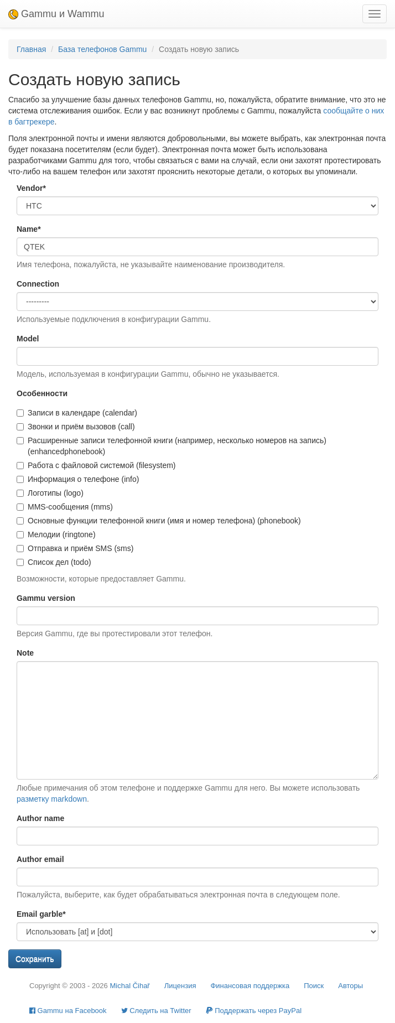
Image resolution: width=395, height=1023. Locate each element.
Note (25, 652)
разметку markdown (52, 798)
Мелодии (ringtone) (56, 534)
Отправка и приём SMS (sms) (75, 548)
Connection (38, 283)
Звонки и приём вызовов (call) (76, 426)
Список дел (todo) (54, 562)
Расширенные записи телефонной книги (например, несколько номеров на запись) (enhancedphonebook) (171, 446)
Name (29, 229)
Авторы (350, 986)
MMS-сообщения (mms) (65, 506)
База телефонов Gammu (102, 49)
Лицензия (180, 986)
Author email (40, 859)
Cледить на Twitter (156, 1010)
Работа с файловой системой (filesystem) (96, 465)
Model (28, 338)
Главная (31, 49)
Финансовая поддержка (249, 986)
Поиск (314, 986)
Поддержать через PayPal (254, 1010)
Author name (40, 818)
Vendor (31, 188)
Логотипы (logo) (50, 493)
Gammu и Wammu (56, 13)
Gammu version (46, 598)
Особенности (42, 393)
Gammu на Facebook (68, 1010)
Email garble (41, 914)
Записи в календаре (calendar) (77, 412)
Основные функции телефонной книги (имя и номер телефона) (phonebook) (159, 520)
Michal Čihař (129, 986)
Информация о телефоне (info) (78, 479)
